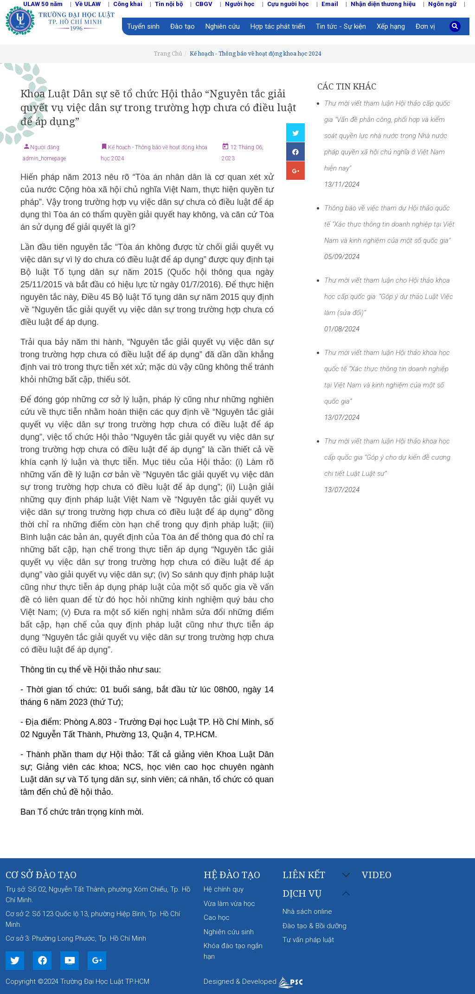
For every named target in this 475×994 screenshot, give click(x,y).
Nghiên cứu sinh (229, 932)
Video (377, 874)
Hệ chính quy (224, 889)
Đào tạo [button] (182, 26)
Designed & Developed (253, 981)
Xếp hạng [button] (391, 26)
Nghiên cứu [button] (222, 26)
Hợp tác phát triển (277, 26)
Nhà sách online (307, 911)
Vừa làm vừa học (229, 903)
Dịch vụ (301, 893)
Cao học (217, 917)
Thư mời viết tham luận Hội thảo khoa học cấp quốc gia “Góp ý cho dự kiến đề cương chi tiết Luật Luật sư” (387, 457)
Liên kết (303, 875)
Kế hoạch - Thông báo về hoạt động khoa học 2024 (255, 53)
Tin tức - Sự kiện (341, 26)
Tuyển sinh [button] (143, 26)
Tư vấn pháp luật (308, 940)
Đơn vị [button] (425, 26)
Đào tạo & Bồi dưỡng (314, 926)
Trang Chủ (168, 53)
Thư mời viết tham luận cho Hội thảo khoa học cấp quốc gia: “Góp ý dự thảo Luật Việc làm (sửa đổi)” (388, 296)
